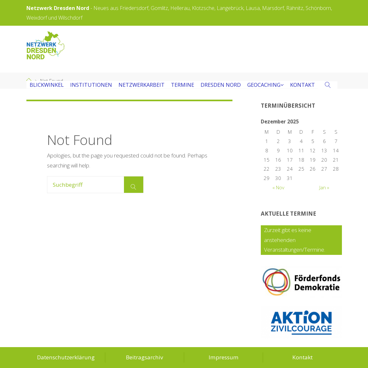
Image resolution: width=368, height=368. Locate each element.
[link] (328, 85)
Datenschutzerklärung (66, 357)
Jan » (324, 187)
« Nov (278, 187)
